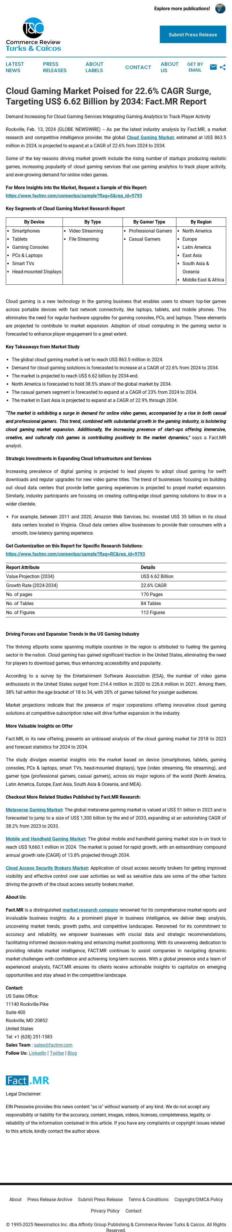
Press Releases (55, 67)
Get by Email (202, 67)
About (15, 1199)
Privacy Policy (105, 1211)
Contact (138, 67)
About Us (170, 67)
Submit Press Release (100, 1199)
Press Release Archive (49, 1199)
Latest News (15, 67)
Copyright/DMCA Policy (198, 1199)
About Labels (95, 67)
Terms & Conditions (148, 1199)
